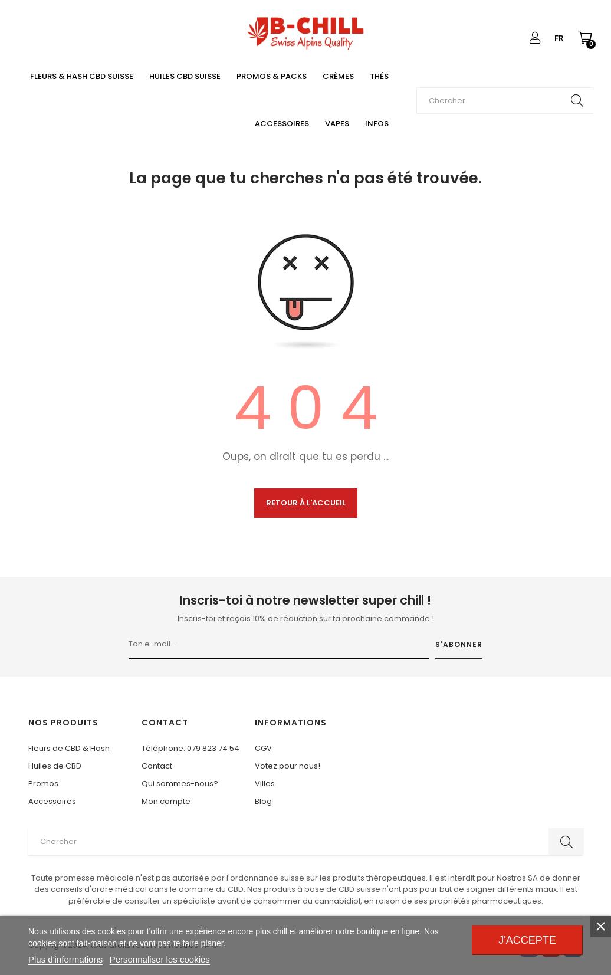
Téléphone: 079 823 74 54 (190, 748)
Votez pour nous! (287, 766)
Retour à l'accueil (306, 502)
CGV (263, 748)
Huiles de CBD (54, 766)
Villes (265, 783)
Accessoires (52, 801)
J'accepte (527, 940)
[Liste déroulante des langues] (559, 38)
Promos (43, 783)
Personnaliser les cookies (160, 959)
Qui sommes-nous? (180, 783)
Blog (263, 801)
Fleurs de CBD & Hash (69, 748)
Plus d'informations (65, 959)
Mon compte (166, 801)
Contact (157, 766)
